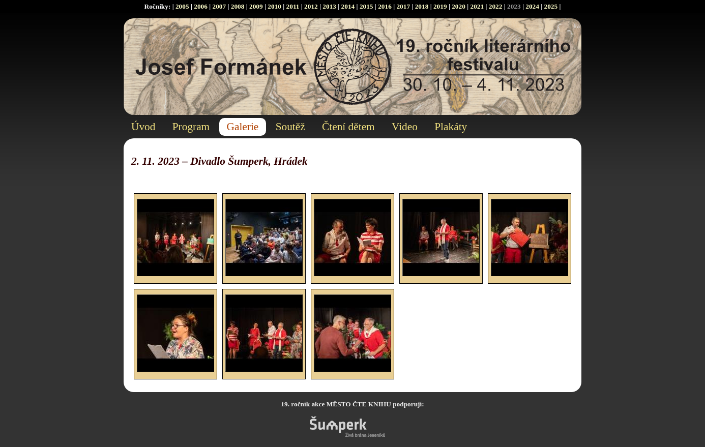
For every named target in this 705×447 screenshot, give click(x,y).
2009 (256, 6)
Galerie (243, 127)
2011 (293, 6)
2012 (311, 6)
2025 (551, 6)
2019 (440, 6)
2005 (182, 6)
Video (405, 127)
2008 (238, 6)
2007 (219, 6)
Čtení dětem (348, 127)
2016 (385, 6)
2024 (532, 6)
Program (191, 127)
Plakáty (450, 127)
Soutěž (290, 127)
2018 (422, 6)
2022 (496, 6)
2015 (366, 6)
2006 (201, 6)
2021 (477, 6)
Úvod (143, 127)
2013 (329, 6)
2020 (458, 6)
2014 (348, 6)
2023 (514, 6)
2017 (403, 6)
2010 (274, 6)
